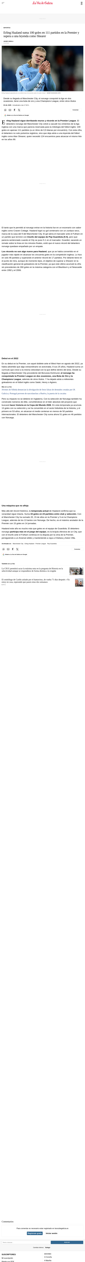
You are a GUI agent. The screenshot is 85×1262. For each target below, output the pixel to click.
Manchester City (18, 543)
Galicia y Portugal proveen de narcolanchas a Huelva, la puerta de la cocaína (34, 393)
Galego (47, 1247)
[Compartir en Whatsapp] (5, 110)
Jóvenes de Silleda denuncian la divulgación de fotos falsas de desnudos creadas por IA (38, 389)
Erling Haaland (29, 543)
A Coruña (48, 1257)
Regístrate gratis (35, 1233)
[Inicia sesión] (81, 3)
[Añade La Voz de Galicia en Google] (16, 115)
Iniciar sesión (51, 1233)
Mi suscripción (7, 1258)
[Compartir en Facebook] (14, 110)
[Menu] (3, 3)
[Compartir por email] (10, 110)
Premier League (41, 543)
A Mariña (47, 1260)
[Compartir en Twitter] (19, 110)
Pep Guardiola (52, 543)
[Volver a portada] (42, 3)
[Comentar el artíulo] (76, 110)
